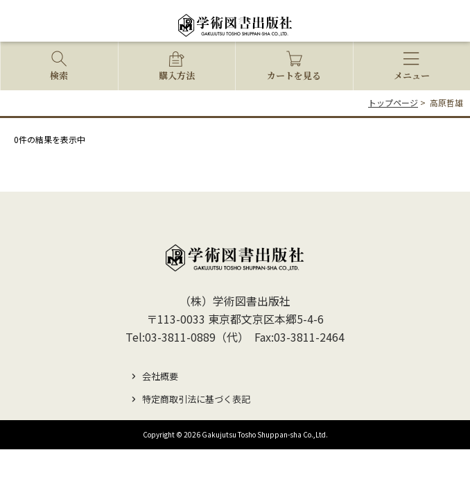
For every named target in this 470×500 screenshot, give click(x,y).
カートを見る (294, 75)
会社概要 (160, 376)
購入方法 (177, 75)
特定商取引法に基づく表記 (196, 399)
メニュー (412, 75)
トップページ (393, 102)
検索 (59, 75)
